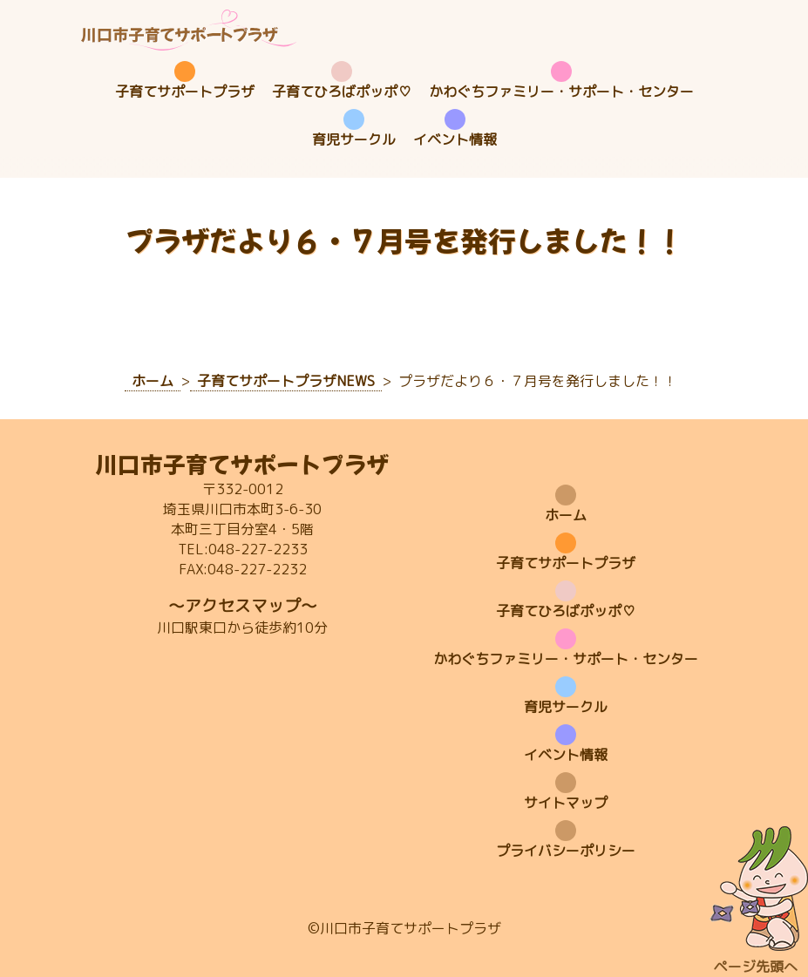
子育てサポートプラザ (185, 91)
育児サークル (354, 139)
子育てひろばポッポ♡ (341, 91)
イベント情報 (455, 139)
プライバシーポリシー (565, 850)
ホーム (566, 515)
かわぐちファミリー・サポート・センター (561, 91)
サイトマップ (566, 802)
